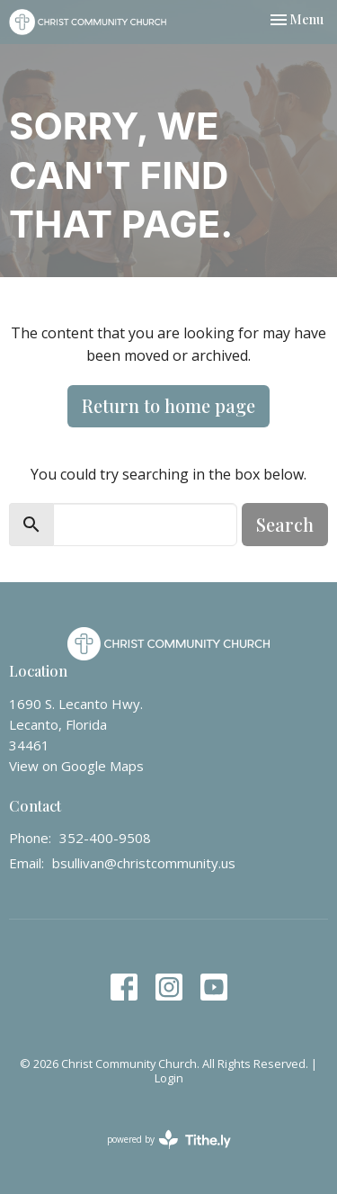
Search (285, 524)
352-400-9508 (105, 838)
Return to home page (168, 405)
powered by (169, 1139)
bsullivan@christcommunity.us (143, 863)
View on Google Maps (76, 766)
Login (169, 1078)
